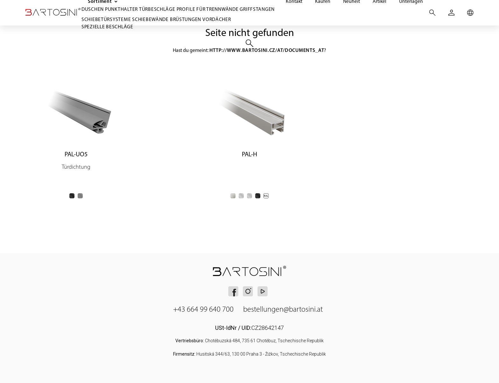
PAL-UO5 (76, 154)
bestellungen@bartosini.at (283, 309)
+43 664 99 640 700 (203, 309)
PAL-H (249, 154)
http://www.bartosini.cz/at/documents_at (266, 50)
